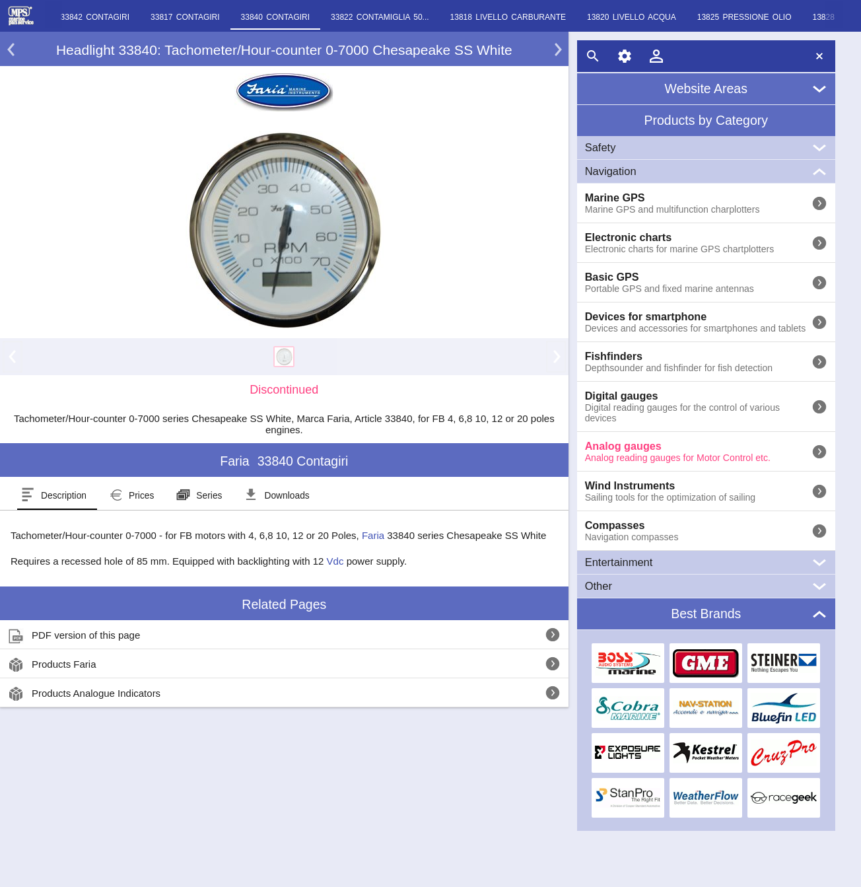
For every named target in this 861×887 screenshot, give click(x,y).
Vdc (335, 561)
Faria (373, 535)
